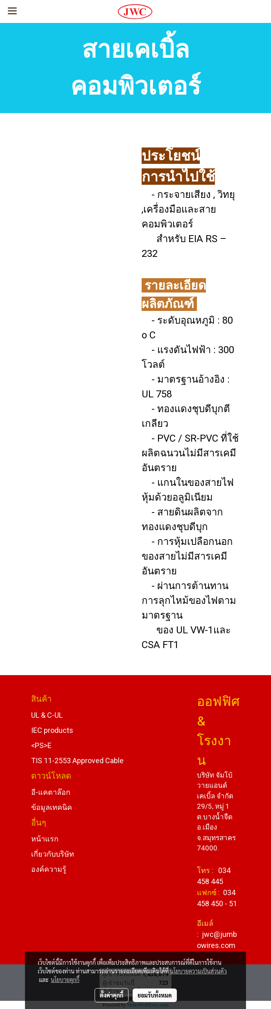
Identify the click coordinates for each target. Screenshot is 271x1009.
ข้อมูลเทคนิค (51, 807)
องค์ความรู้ (48, 869)
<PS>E (41, 745)
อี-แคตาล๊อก (50, 792)
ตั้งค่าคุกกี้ (111, 995)
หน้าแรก (45, 838)
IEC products (52, 730)
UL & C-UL (47, 715)
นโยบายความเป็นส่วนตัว (198, 971)
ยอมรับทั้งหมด (155, 995)
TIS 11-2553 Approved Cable (77, 760)
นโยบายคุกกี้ (65, 979)
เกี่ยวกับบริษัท (52, 854)
